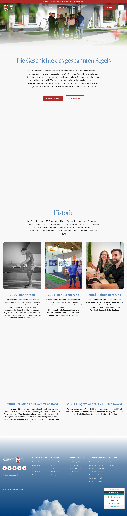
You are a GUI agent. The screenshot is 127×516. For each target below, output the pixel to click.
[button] (52, 7)
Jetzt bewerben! (75, 98)
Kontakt (110, 8)
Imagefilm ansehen (53, 98)
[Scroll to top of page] (10, 475)
